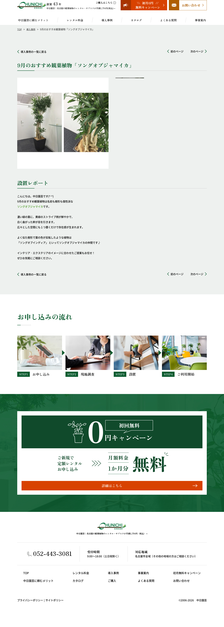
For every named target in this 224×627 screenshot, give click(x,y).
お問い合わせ (182, 584)
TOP (19, 29)
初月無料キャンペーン (188, 577)
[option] (63, 123)
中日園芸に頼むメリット (33, 20)
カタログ (136, 20)
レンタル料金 (75, 20)
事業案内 (200, 20)
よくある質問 (168, 20)
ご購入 (112, 584)
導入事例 (107, 20)
